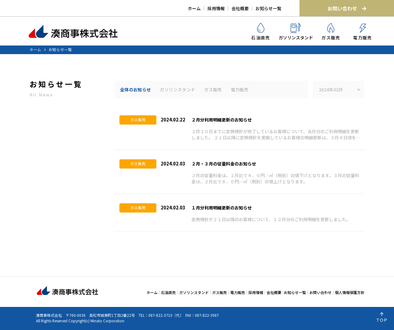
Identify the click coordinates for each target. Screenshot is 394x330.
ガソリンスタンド (296, 32)
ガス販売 (331, 32)
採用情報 (216, 8)
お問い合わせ (347, 8)
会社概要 (240, 8)
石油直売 (261, 32)
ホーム (194, 8)
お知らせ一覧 (268, 8)
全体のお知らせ (135, 89)
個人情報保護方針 (349, 292)
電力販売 (362, 32)
